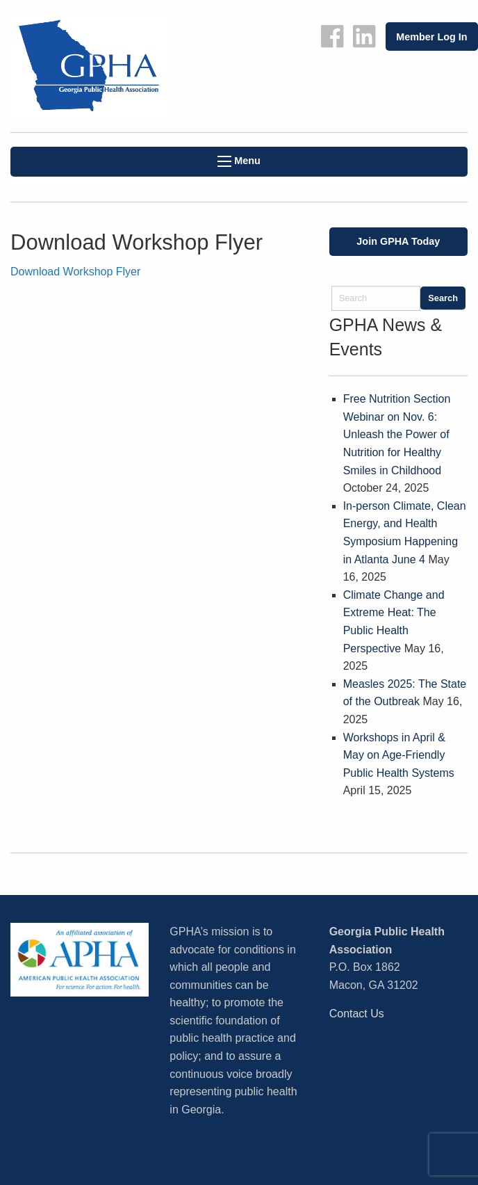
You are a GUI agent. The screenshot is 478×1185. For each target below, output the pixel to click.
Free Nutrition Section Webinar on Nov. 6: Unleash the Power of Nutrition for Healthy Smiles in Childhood (397, 434)
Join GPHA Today (398, 241)
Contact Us (356, 1013)
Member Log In (431, 36)
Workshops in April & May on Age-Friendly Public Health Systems (398, 755)
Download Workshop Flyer (75, 271)
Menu (239, 161)
